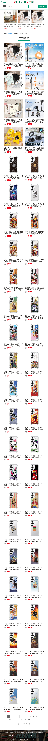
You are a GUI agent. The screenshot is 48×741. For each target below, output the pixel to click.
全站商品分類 (39, 732)
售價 (5, 68)
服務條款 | (32, 732)
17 (25, 719)
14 (13, 719)
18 (29, 719)
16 (21, 719)
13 (10, 719)
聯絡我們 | (8, 732)
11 (40, 716)
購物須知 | (19, 732)
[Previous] (5, 716)
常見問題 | (14, 732)
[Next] (32, 719)
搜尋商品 (42, 6)
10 (36, 716)
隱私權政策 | (26, 732)
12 (6, 719)
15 (17, 719)
